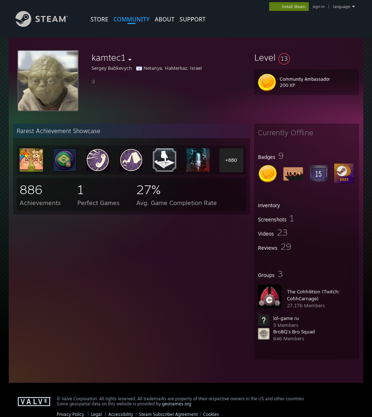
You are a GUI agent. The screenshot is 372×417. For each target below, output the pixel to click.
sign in (318, 6)
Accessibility (120, 414)
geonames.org (176, 403)
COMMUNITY (131, 19)
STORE (99, 19)
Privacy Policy (70, 414)
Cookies (211, 414)
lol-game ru (286, 318)
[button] (306, 57)
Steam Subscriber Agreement (168, 414)
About (164, 19)
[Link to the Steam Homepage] (47, 25)
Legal (96, 414)
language (341, 6)
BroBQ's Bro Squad (294, 331)
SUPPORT (192, 19)
